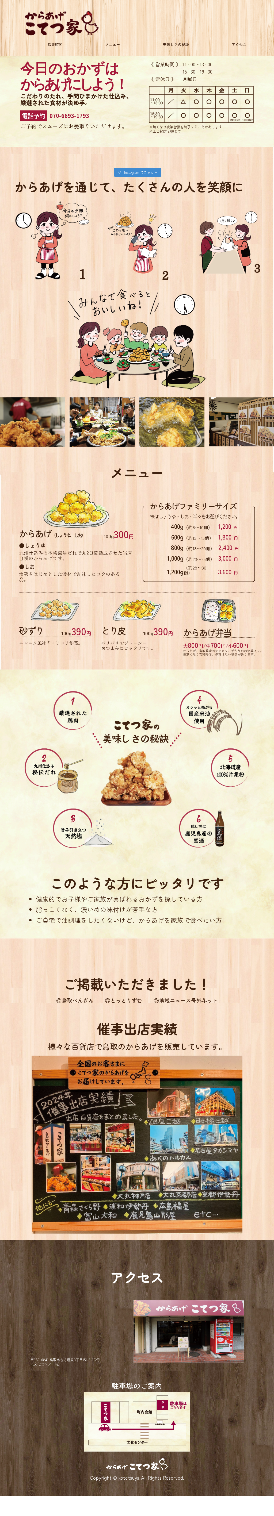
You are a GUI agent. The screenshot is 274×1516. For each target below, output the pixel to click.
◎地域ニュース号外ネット (202, 1001)
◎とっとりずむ (117, 1001)
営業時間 (59, 47)
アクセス (235, 47)
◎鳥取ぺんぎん (52, 1001)
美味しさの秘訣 (174, 47)
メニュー (112, 47)
